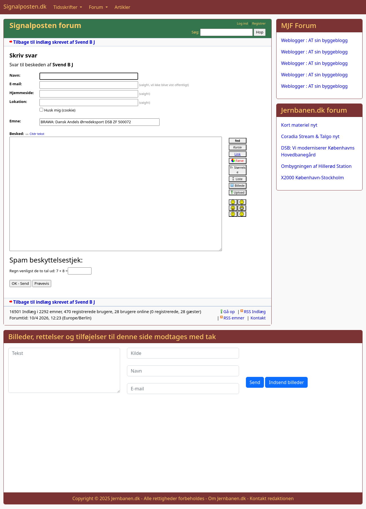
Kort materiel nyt (299, 125)
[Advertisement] (319, 231)
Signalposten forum (45, 25)
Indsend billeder (286, 382)
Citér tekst (36, 134)
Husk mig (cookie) (59, 110)
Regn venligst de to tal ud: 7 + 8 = (38, 270)
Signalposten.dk (24, 6)
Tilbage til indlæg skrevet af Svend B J (54, 42)
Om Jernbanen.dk (227, 498)
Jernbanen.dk (125, 498)
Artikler (122, 7)
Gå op (229, 311)
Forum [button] (96, 7)
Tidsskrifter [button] (66, 7)
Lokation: (18, 101)
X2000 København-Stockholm (312, 177)
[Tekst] (64, 370)
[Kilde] (183, 353)
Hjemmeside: (21, 92)
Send (255, 382)
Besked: (16, 133)
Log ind (242, 23)
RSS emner (234, 318)
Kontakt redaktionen (272, 498)
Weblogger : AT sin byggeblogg (314, 40)
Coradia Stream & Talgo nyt (310, 136)
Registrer (259, 23)
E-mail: (15, 83)
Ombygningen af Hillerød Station (316, 166)
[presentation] (289, 359)
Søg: (195, 32)
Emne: (15, 121)
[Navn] (183, 370)
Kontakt (258, 318)
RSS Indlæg (255, 311)
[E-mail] (183, 388)
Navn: (14, 75)
